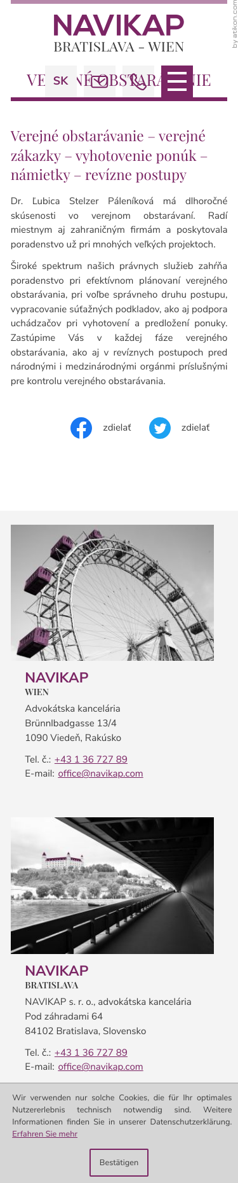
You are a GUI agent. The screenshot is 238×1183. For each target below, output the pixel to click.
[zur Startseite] (119, 33)
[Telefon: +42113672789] (89, 1053)
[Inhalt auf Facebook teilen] (109, 428)
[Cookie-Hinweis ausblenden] (118, 1163)
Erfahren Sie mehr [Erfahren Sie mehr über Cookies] (44, 1134)
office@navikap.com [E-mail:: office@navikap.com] (100, 774)
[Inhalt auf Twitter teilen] (188, 428)
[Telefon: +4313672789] (89, 760)
